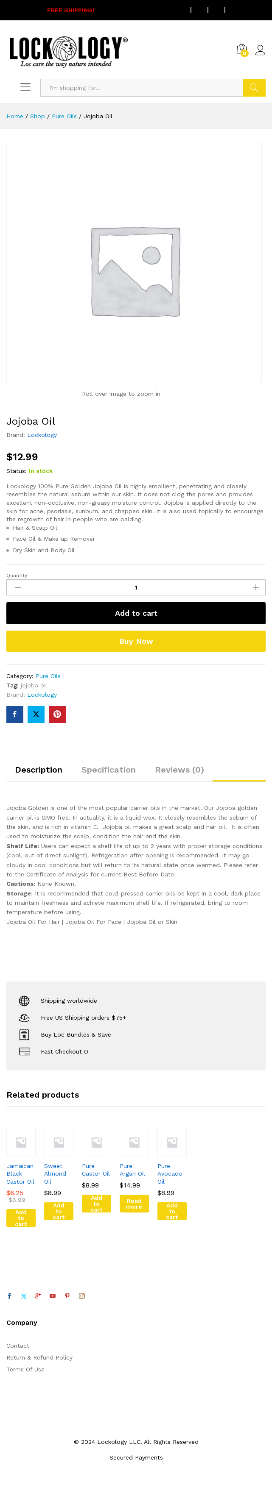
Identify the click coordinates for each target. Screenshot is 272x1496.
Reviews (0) (179, 769)
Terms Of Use (25, 1369)
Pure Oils (48, 676)
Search (254, 88)
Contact (17, 1345)
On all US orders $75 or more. (115, 10)
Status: (16, 470)
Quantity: (17, 575)
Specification (108, 769)
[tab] (38, 773)
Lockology (42, 434)
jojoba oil (34, 685)
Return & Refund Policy (39, 1357)
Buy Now (136, 641)
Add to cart (136, 613)
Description (38, 769)
